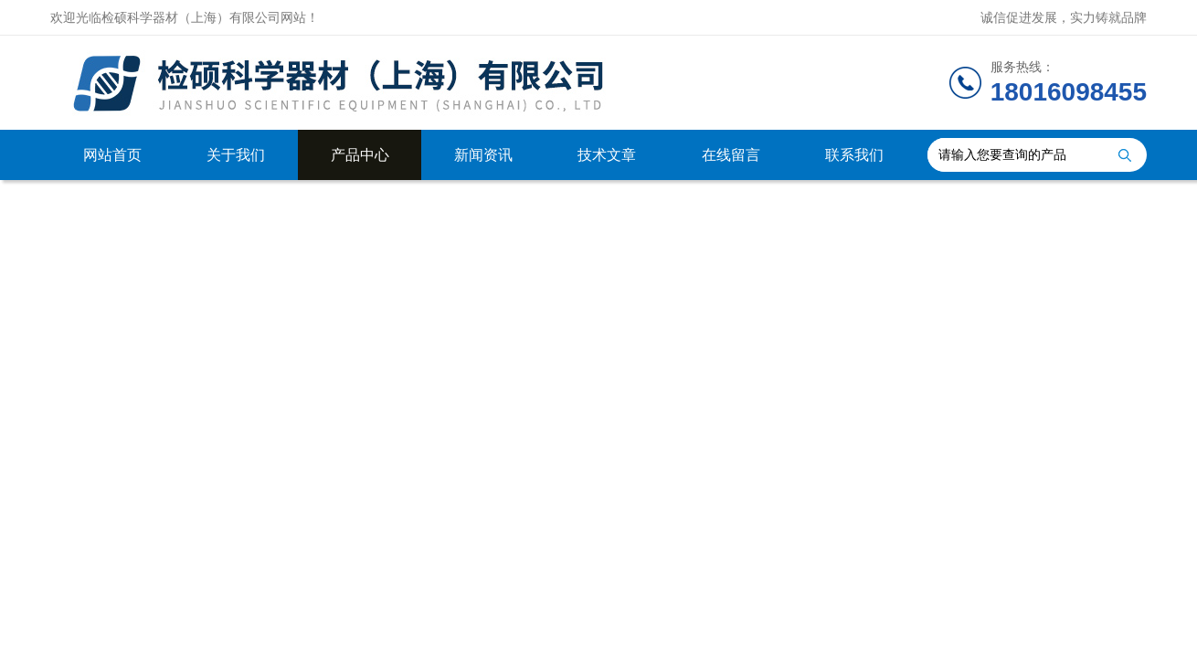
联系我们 (854, 155)
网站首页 (112, 155)
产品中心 (360, 155)
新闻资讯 (483, 155)
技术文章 (606, 155)
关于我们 (236, 155)
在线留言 (731, 155)
